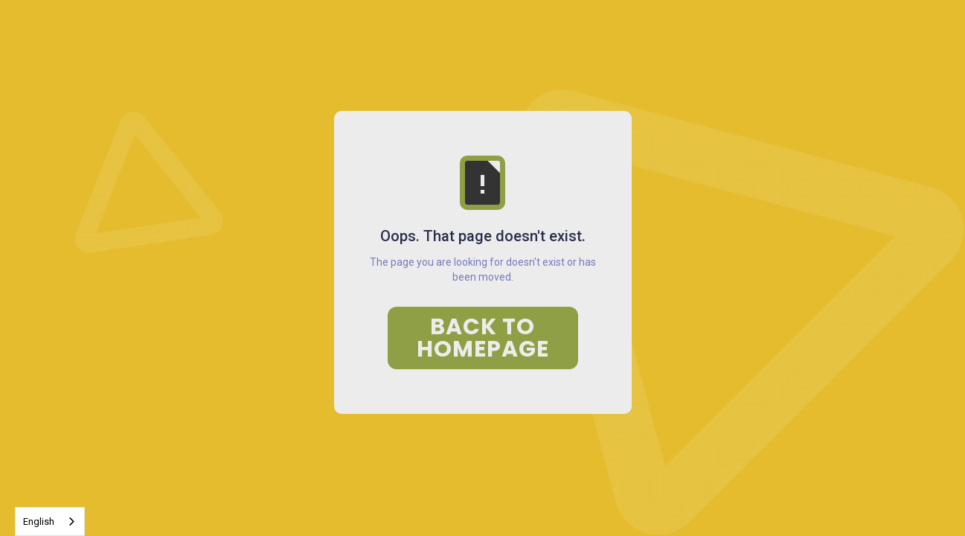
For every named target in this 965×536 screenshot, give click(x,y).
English (38, 521)
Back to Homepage (483, 338)
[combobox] (50, 521)
